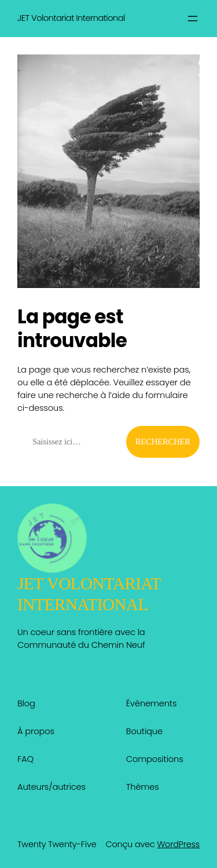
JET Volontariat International (71, 18)
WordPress (178, 844)
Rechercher (162, 441)
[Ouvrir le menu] (193, 18)
